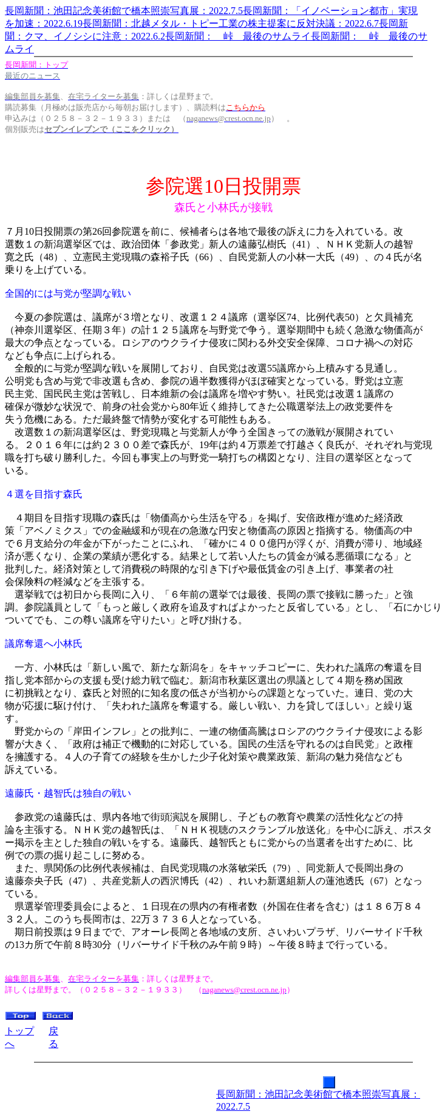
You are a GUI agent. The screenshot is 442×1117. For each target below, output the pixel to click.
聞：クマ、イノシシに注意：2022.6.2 (85, 36)
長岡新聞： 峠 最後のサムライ (238, 36)
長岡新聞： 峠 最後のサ (369, 36)
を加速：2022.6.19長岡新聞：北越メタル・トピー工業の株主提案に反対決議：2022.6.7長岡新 (206, 23)
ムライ (19, 49)
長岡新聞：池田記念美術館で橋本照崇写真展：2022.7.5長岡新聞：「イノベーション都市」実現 (211, 10)
